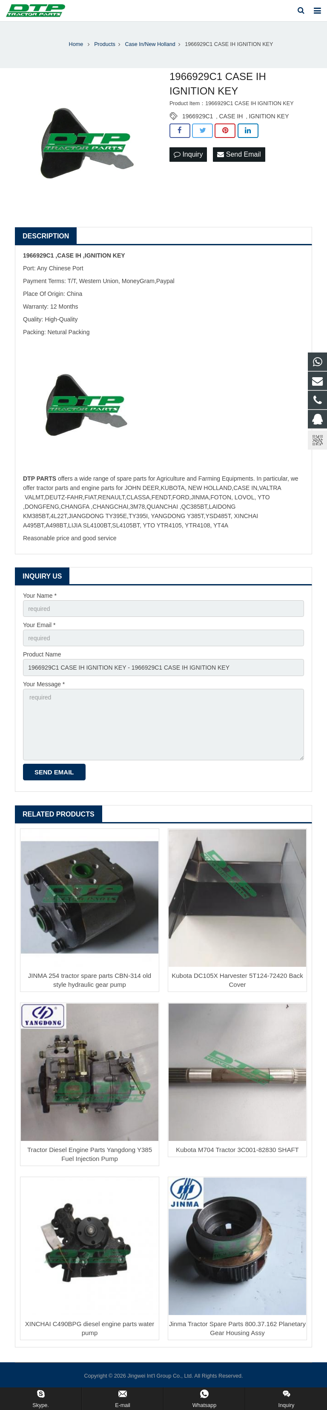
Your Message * (44, 684)
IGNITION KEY (269, 116)
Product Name (42, 654)
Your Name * (40, 595)
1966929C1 (197, 116)
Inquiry (188, 154)
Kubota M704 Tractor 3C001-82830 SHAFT (237, 1149)
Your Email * (39, 625)
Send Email (239, 154)
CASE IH (231, 116)
